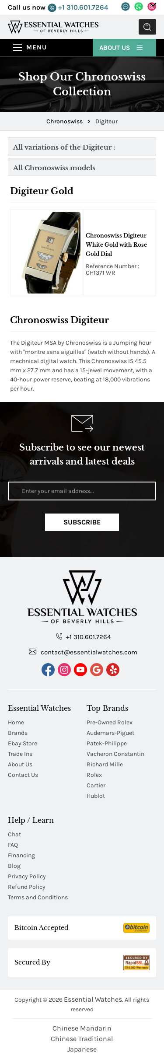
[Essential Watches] (53, 26)
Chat (14, 834)
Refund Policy (26, 887)
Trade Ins (20, 754)
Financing (21, 855)
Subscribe (82, 522)
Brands (18, 733)
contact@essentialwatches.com (83, 651)
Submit (147, 27)
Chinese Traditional (82, 1039)
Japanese (82, 1049)
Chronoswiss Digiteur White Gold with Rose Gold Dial (116, 244)
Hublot (96, 796)
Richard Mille (105, 764)
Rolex (94, 775)
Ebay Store (22, 743)
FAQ (13, 845)
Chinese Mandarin (82, 1028)
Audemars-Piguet (110, 733)
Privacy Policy (27, 876)
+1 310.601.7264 (78, 7)
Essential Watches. (93, 999)
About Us (121, 47)
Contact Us (23, 775)
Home (16, 722)
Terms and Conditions (38, 897)
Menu (36, 47)
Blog (14, 866)
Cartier (96, 785)
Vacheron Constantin (115, 754)
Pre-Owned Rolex (110, 722)
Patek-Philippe (107, 743)
